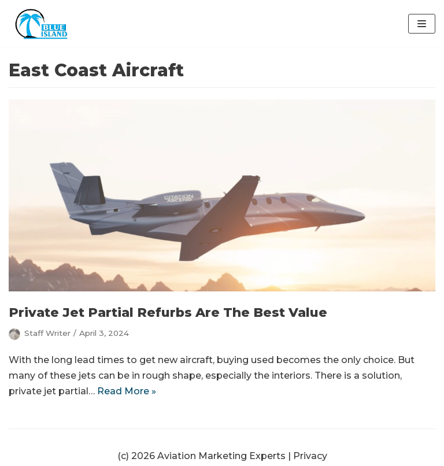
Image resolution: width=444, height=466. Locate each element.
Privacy (310, 455)
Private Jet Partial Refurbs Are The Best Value (168, 312)
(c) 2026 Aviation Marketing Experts (201, 455)
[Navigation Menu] (421, 24)
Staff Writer (47, 333)
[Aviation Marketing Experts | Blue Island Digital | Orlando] (43, 23)
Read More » (126, 391)
